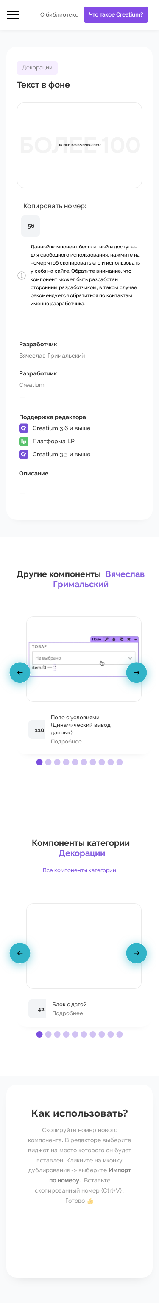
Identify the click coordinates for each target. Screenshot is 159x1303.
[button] (39, 762)
